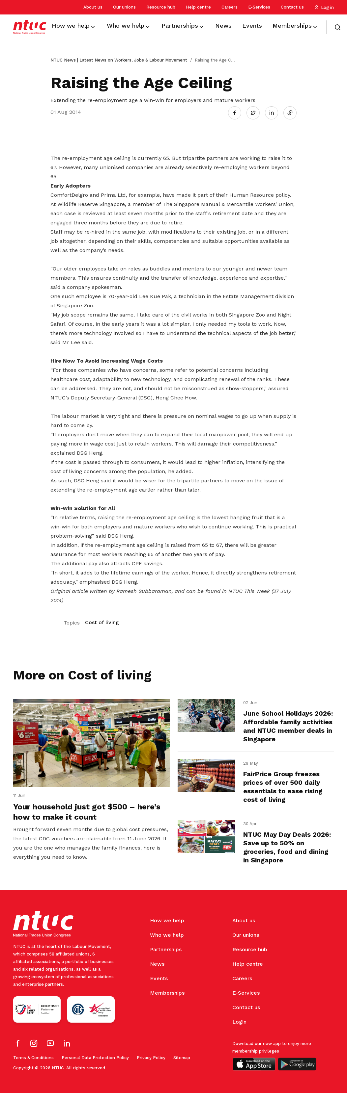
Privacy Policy (151, 1059)
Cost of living (102, 621)
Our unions (124, 7)
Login (239, 1024)
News (157, 966)
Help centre (198, 7)
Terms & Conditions (33, 1059)
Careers (229, 7)
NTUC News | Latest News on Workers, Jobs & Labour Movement (118, 60)
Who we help (167, 937)
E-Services (259, 7)
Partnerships (166, 952)
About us (92, 7)
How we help (167, 923)
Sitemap (181, 1059)
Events (159, 981)
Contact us (292, 7)
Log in (324, 7)
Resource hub (160, 7)
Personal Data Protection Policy (95, 1059)
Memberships (167, 995)
